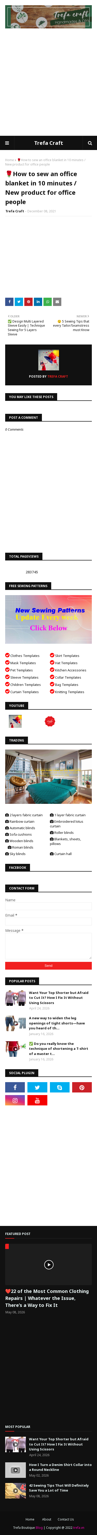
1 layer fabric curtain (68, 815)
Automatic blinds (20, 828)
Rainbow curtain (19, 821)
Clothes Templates (22, 655)
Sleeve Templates (22, 677)
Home (9, 160)
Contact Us (66, 1519)
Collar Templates (65, 677)
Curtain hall (61, 853)
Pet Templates (19, 669)
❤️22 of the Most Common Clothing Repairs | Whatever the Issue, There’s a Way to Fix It (47, 1298)
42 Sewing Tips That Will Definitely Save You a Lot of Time (59, 1488)
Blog (39, 1527)
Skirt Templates (64, 655)
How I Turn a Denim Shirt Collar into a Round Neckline (60, 1467)
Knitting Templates (67, 691)
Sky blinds (15, 853)
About (46, 1519)
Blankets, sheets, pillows (65, 841)
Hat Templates (64, 662)
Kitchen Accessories (68, 669)
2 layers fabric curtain (24, 815)
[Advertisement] (48, 84)
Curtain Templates (22, 691)
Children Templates (23, 684)
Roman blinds (20, 847)
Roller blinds (62, 832)
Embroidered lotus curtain (66, 823)
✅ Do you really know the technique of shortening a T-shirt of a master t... (58, 1048)
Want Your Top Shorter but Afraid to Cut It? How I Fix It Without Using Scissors (58, 997)
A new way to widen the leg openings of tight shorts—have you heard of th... (57, 1023)
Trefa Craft (48, 142)
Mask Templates (20, 662)
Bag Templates (64, 684)
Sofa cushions (18, 834)
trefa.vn (78, 1527)
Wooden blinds (19, 840)
